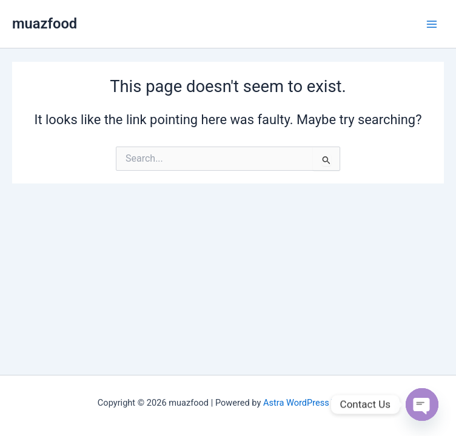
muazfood (44, 23)
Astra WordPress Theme (310, 402)
